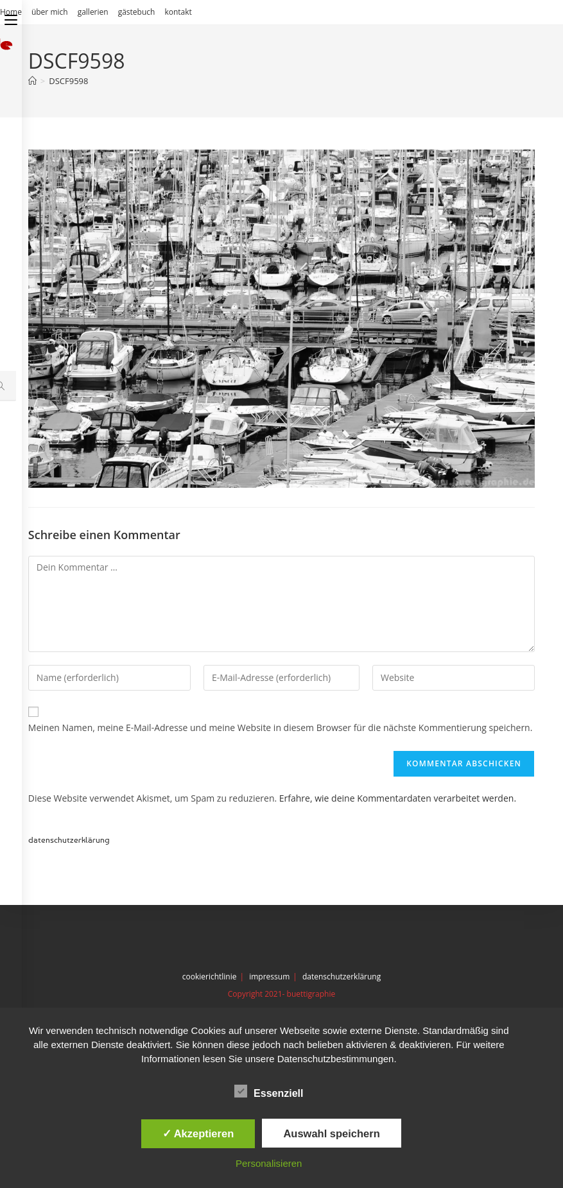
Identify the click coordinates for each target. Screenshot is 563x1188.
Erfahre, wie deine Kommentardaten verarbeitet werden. (397, 798)
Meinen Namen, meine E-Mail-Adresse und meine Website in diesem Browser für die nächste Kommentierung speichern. (280, 727)
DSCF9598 (68, 81)
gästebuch (136, 11)
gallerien (93, 11)
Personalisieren (269, 1163)
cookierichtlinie (209, 976)
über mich (49, 11)
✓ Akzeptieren (198, 1133)
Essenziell (268, 1091)
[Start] (32, 81)
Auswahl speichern (331, 1133)
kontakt (177, 11)
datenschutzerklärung (69, 839)
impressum (269, 976)
